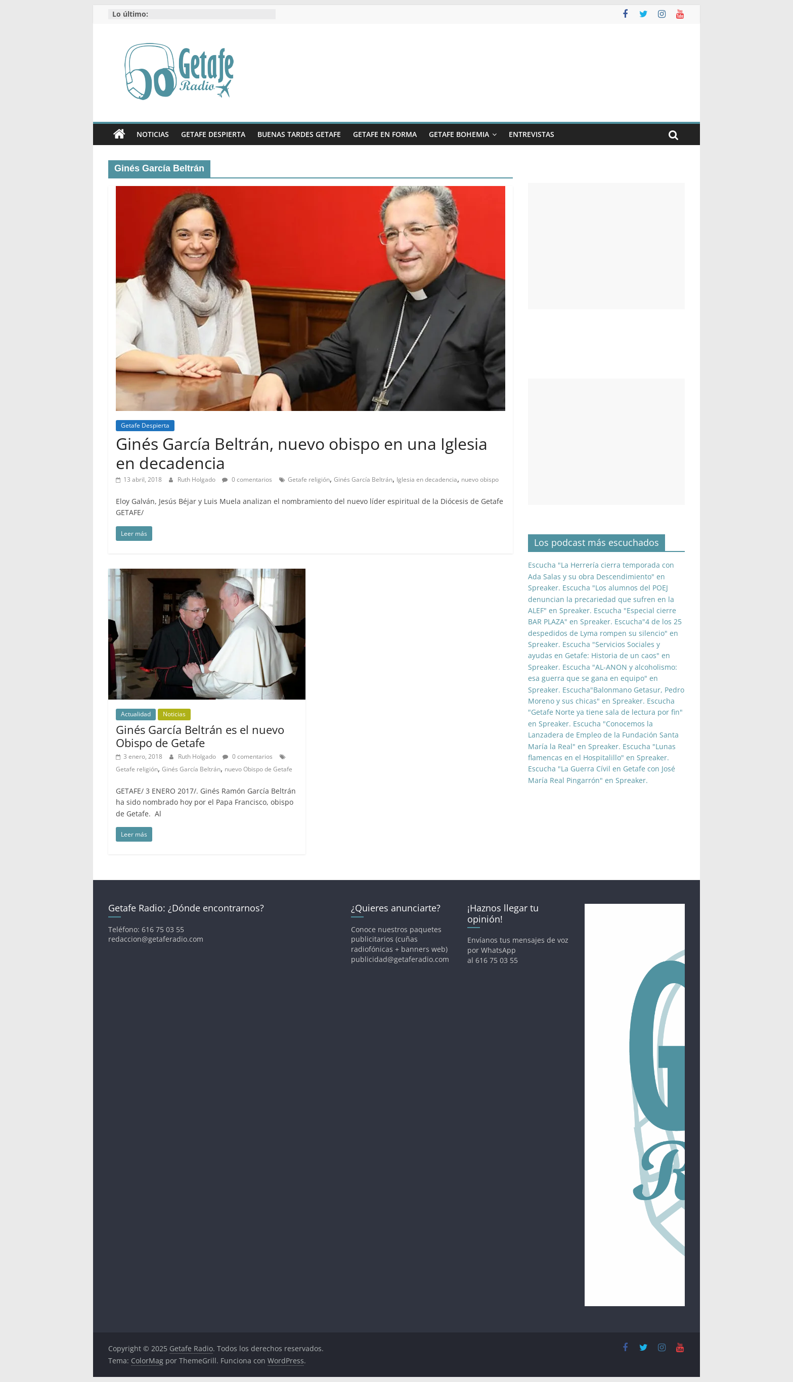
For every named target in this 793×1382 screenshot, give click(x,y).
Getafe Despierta (213, 134)
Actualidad (136, 714)
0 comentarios (247, 479)
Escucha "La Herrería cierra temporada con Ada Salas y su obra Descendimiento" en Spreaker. (601, 576)
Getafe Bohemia (459, 134)
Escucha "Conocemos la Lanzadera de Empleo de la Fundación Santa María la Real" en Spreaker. (603, 735)
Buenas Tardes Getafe (299, 134)
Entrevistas (531, 134)
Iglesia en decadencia (426, 479)
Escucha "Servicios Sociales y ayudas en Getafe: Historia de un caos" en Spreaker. (599, 655)
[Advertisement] (606, 246)
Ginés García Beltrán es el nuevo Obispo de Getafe (200, 736)
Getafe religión (309, 479)
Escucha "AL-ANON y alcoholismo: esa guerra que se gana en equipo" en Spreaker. (602, 678)
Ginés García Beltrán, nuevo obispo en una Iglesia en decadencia (302, 453)
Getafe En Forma (385, 134)
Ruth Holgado (197, 479)
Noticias (153, 134)
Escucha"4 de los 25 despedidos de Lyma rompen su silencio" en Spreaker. (605, 633)
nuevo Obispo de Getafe (258, 769)
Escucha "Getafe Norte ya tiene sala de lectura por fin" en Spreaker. (605, 712)
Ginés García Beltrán (363, 479)
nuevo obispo (480, 479)
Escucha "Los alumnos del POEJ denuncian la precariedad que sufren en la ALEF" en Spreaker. (601, 599)
